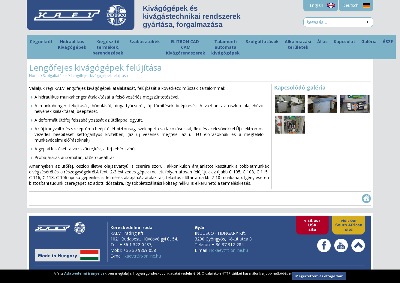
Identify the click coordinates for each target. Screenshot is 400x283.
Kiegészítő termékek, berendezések (107, 47)
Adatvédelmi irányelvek (85, 273)
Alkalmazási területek (298, 44)
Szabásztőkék (144, 41)
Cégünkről (41, 41)
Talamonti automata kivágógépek (225, 47)
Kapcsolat (344, 41)
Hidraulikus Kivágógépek (72, 44)
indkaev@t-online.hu (228, 250)
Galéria (369, 41)
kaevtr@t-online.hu (143, 256)
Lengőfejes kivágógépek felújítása (99, 75)
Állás (322, 41)
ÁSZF (388, 41)
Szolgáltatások (262, 41)
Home (34, 75)
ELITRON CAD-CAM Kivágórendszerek (185, 47)
